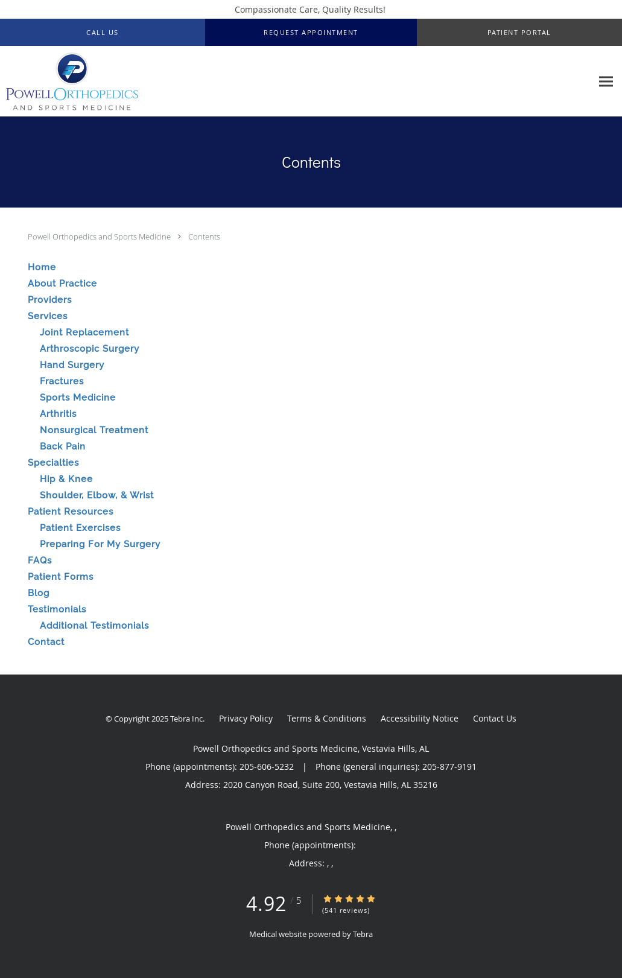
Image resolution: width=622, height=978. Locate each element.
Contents (204, 236)
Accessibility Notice (420, 718)
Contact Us (494, 718)
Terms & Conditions (326, 718)
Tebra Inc (186, 718)
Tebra (363, 934)
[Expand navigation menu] (606, 82)
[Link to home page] (69, 81)
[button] (311, 32)
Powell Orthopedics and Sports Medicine (100, 236)
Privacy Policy (246, 718)
